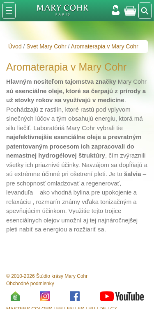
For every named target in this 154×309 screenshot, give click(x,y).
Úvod (15, 46)
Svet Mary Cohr (46, 46)
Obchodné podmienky (30, 283)
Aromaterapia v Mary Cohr (104, 46)
